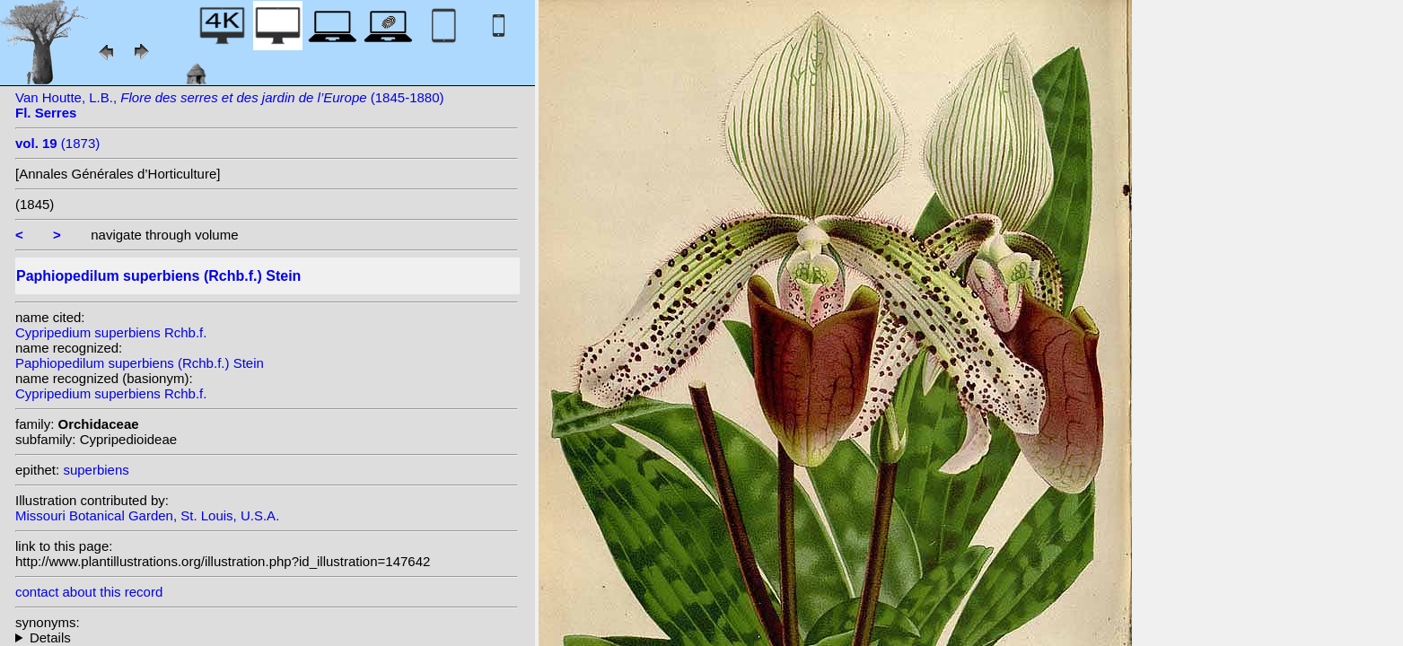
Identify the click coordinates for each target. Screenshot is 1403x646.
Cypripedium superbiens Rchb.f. (110, 332)
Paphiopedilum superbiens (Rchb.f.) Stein (139, 363)
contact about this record (88, 591)
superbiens (95, 469)
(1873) (57, 143)
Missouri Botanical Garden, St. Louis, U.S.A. (147, 515)
